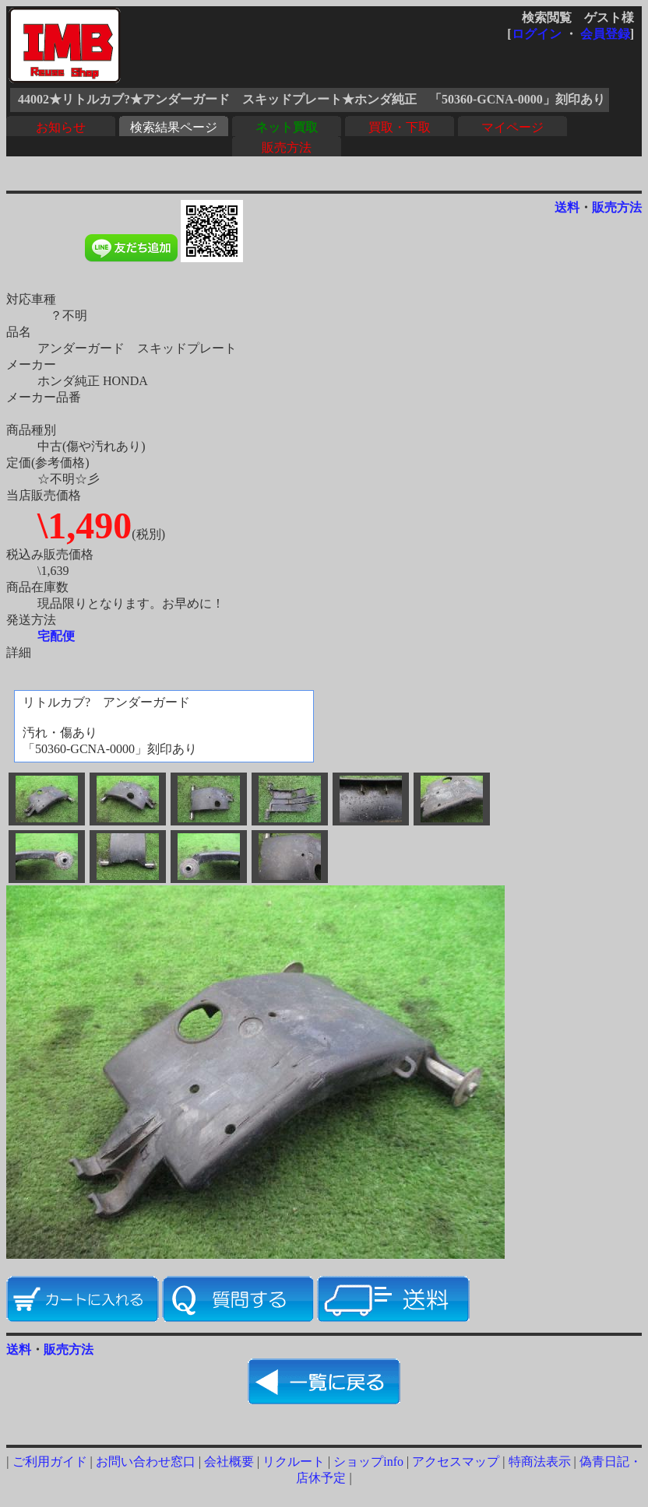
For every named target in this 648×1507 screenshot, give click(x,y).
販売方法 (287, 147)
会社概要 (229, 1461)
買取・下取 (399, 127)
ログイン (537, 33)
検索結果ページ (173, 127)
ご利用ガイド (49, 1461)
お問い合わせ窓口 (145, 1461)
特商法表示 (540, 1461)
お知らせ (61, 127)
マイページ (512, 127)
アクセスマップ (455, 1461)
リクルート (293, 1461)
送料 (567, 207)
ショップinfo (368, 1461)
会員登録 (605, 33)
